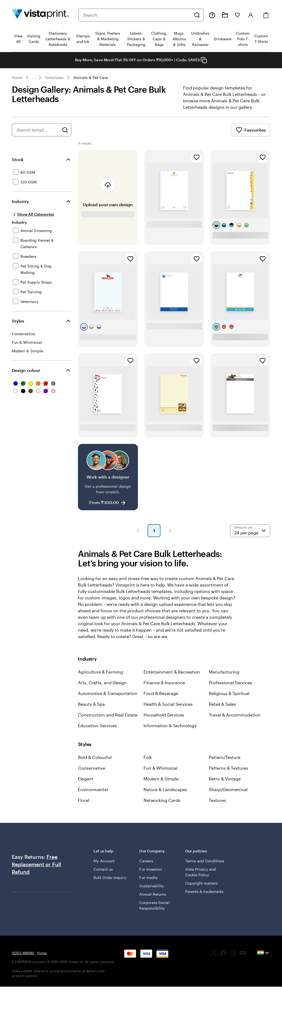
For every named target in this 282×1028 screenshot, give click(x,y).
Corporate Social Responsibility (154, 905)
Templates (54, 77)
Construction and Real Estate (107, 714)
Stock (18, 159)
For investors (150, 869)
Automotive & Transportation (107, 693)
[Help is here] (212, 15)
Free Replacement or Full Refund (36, 864)
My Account (104, 861)
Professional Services (230, 682)
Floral (83, 800)
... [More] (33, 77)
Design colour (26, 370)
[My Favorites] (237, 15)
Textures (217, 800)
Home (17, 77)
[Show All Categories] (33, 214)
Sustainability (151, 886)
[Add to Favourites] (196, 157)
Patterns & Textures (228, 767)
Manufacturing (224, 671)
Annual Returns (152, 894)
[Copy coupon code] (204, 60)
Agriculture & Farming (100, 671)
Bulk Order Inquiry (110, 877)
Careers (146, 861)
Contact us (103, 869)
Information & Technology (170, 725)
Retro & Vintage (225, 778)
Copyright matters (201, 883)
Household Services (164, 714)
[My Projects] (225, 15)
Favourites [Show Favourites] (251, 130)
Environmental (93, 789)
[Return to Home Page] (40, 14)
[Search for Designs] (65, 130)
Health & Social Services (168, 704)
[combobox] (137, 15)
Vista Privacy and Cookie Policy (200, 872)
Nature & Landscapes (165, 789)
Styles (18, 320)
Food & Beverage (161, 693)
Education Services (97, 725)
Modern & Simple (161, 778)
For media (148, 877)
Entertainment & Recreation (172, 671)
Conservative (91, 767)
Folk (148, 757)
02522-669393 (23, 953)
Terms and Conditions (204, 861)
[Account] (251, 15)
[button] (137, 530)
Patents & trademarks (204, 891)
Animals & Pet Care (90, 77)
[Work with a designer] (108, 477)
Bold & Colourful (95, 757)
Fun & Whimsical (160, 767)
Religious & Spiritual (229, 693)
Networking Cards (162, 800)
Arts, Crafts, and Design (102, 682)
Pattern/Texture (224, 757)
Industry (20, 201)
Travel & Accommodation (234, 714)
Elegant (85, 778)
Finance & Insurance (164, 682)
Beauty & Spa (91, 704)
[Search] (197, 15)
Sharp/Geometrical (228, 789)
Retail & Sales (222, 704)
